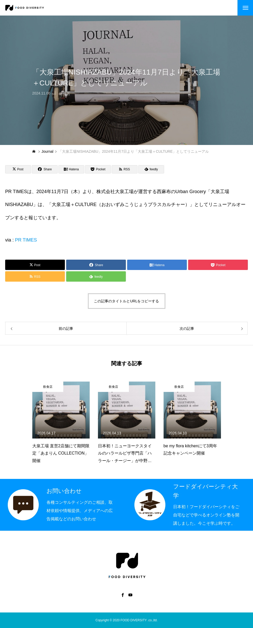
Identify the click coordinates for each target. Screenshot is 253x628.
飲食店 (64, 96)
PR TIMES (26, 240)
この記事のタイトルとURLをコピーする (126, 301)
